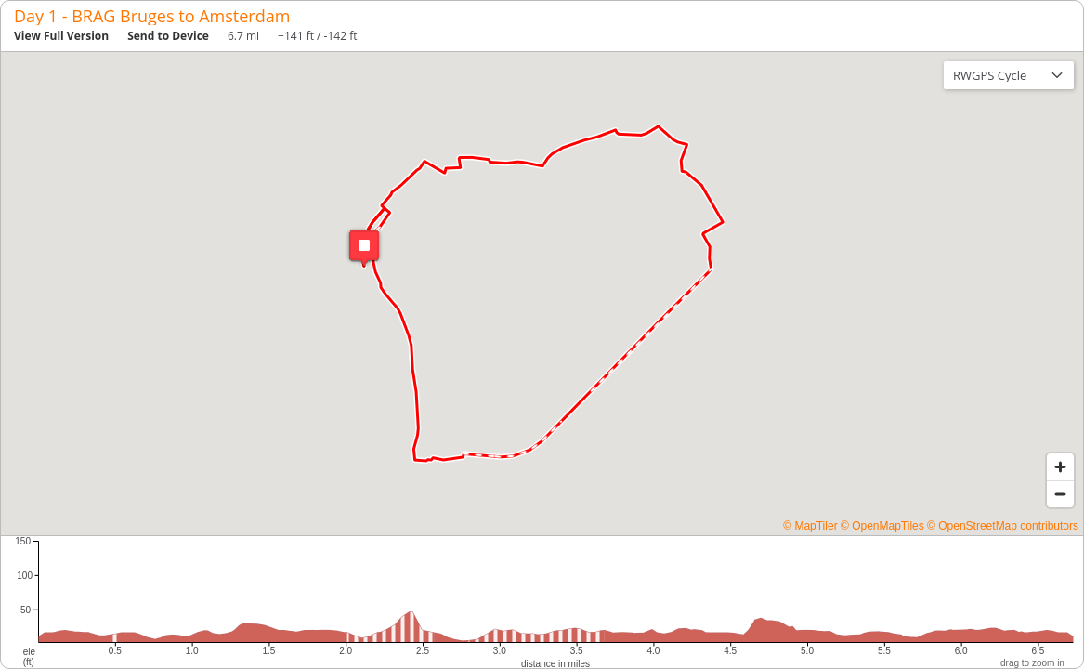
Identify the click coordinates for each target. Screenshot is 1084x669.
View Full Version (61, 36)
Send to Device (168, 36)
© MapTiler (810, 525)
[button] (364, 248)
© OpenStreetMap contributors (1002, 525)
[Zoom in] (1060, 466)
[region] (542, 293)
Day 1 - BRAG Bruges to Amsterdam (152, 16)
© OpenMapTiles (882, 525)
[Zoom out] (1060, 493)
